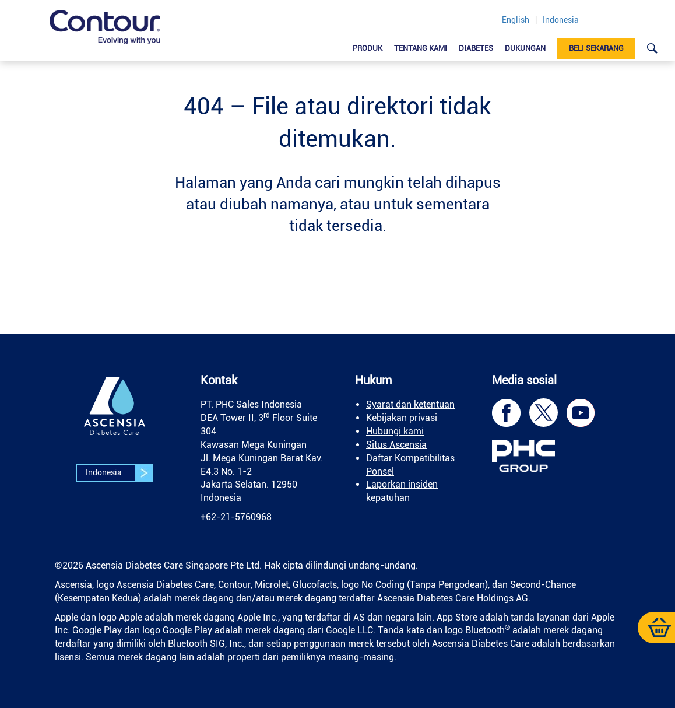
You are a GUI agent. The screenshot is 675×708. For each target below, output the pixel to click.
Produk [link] (367, 48)
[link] (105, 27)
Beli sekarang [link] (596, 48)
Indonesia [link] (561, 19)
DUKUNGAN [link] (525, 48)
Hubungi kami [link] (395, 431)
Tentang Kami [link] (420, 48)
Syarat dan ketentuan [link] (410, 404)
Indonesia (119, 473)
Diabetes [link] (476, 48)
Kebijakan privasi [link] (401, 417)
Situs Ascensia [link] (396, 444)
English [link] (515, 19)
